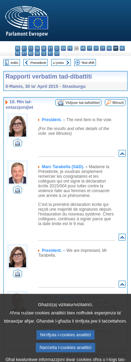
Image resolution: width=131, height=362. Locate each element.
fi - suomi (50, 53)
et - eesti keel (50, 48)
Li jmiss (58, 63)
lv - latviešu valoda (96, 48)
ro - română (30, 53)
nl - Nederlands (122, 48)
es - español (24, 48)
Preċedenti (38, 63)
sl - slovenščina (43, 53)
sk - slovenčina (37, 53)
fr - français (70, 48)
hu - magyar (109, 48)
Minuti (118, 103)
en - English (63, 48)
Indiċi (14, 63)
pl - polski (17, 53)
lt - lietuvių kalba (102, 48)
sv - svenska (56, 53)
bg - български (17, 48)
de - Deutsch (43, 48)
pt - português (24, 53)
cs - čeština (30, 48)
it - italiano (89, 48)
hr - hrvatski (83, 48)
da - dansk (37, 48)
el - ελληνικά (56, 48)
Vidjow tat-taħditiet (82, 103)
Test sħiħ (88, 63)
